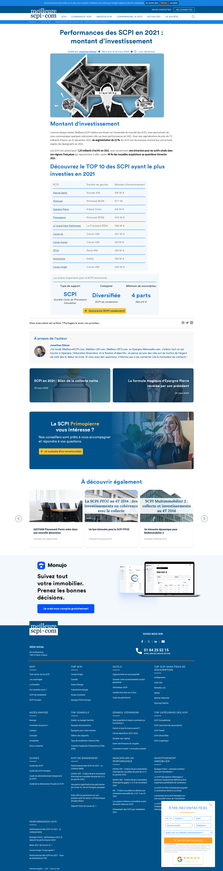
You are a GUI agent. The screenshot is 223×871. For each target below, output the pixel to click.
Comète (74, 679)
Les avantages (35, 679)
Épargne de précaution (81, 725)
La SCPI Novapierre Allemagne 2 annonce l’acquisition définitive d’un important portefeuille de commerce (170, 780)
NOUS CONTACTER (161, 9)
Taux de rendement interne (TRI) (85, 740)
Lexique (32, 730)
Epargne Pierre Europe (81, 700)
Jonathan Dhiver (88, 52)
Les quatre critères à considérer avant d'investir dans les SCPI (129, 802)
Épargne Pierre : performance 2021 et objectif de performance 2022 (45, 838)
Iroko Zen (158, 682)
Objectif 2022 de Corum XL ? (83, 806)
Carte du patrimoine (121, 697)
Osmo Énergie (77, 684)
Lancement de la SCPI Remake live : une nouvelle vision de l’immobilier (170, 797)
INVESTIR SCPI (104, 16)
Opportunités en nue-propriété (126, 674)
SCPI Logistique (161, 740)
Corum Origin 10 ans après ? (42, 850)
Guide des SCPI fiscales (39, 770)
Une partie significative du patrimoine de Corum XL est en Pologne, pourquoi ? (88, 787)
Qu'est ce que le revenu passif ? (126, 728)
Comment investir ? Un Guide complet (129, 748)
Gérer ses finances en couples (126, 743)
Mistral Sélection (161, 698)
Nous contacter (36, 745)
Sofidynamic (160, 677)
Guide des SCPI (36, 765)
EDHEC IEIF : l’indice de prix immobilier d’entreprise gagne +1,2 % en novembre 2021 (130, 782)
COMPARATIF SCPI (81, 16)
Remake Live (159, 687)
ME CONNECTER (184, 9)
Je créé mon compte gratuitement (65, 608)
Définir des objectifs (80, 735)
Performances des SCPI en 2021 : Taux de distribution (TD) (46, 856)
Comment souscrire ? (38, 725)
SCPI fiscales (35, 700)
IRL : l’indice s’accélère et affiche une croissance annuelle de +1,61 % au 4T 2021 (129, 793)
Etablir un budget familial (82, 720)
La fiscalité (34, 684)
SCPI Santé (159, 730)
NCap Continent (78, 694)
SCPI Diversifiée (161, 735)
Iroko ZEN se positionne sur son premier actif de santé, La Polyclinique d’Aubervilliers (88, 798)
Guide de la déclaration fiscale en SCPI (46, 783)
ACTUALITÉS (154, 16)
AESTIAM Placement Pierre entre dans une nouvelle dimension (55, 531)
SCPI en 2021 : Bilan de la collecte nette (66, 381)
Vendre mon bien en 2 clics (124, 692)
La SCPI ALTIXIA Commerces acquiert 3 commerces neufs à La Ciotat (171, 789)
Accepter (174, 3)
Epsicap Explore (161, 703)
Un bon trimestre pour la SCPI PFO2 (109, 529)
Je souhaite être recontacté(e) (60, 451)
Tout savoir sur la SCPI (39, 674)
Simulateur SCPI (120, 687)
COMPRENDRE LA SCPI (129, 16)
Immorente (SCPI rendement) (104, 310)
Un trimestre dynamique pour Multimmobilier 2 (160, 531)
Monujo (32, 720)
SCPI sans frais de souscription (168, 725)
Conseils (33, 735)
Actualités (34, 740)
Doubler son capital (121, 738)
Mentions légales (36, 868)
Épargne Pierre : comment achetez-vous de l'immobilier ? (169, 770)
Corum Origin (77, 674)
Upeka (157, 692)
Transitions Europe (79, 689)
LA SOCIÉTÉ (171, 16)
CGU (46, 868)
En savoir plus (152, 3)
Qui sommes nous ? (38, 689)
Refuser (164, 3)
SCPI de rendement (37, 694)
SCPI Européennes (162, 720)
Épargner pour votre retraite (83, 730)
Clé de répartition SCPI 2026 (125, 733)
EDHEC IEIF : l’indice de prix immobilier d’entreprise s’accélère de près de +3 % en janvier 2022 (88, 776)
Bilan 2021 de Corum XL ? (40, 845)
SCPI (64, 16)
